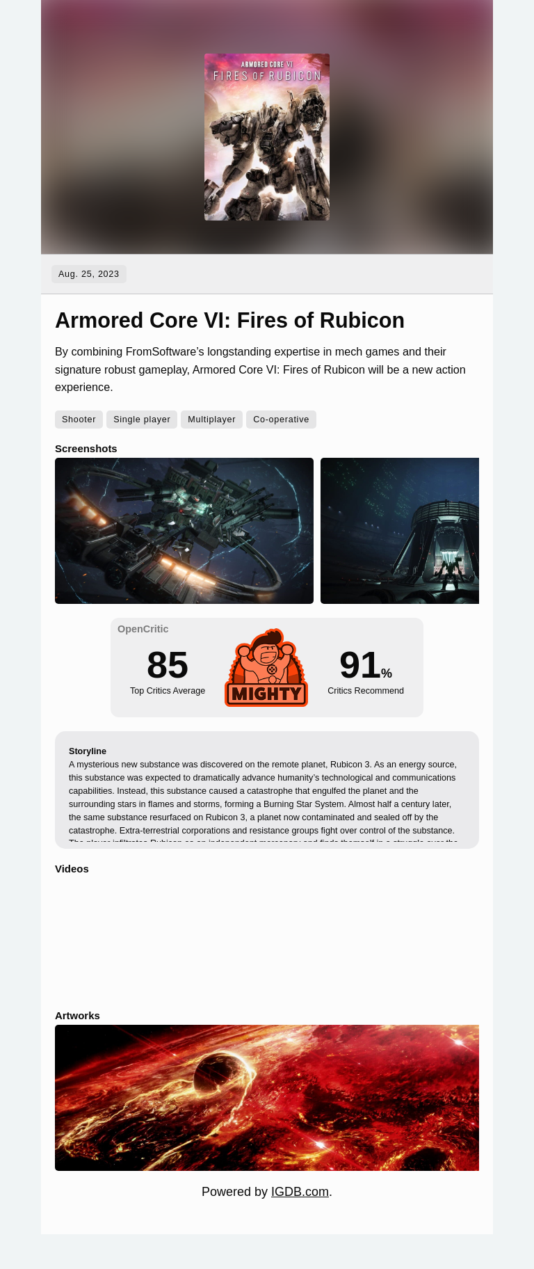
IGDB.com (300, 1192)
